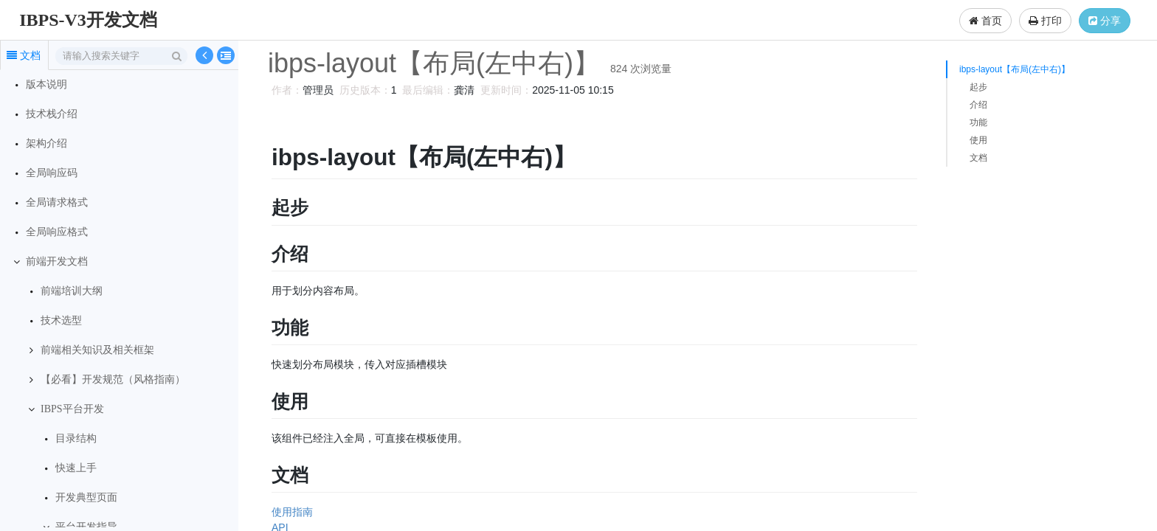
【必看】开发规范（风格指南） (113, 379)
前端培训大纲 (72, 290)
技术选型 (61, 320)
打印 (1045, 21)
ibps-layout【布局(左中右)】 (1014, 69)
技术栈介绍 (51, 113)
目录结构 (76, 438)
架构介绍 (46, 143)
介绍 (978, 105)
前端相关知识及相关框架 (97, 349)
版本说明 (46, 84)
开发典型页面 (86, 497)
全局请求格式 (57, 202)
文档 (978, 158)
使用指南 (290, 512)
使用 (978, 140)
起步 (978, 87)
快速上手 (76, 467)
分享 (1104, 21)
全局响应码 (51, 172)
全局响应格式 (57, 231)
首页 (985, 21)
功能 (978, 122)
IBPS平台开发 (72, 408)
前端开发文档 (57, 261)
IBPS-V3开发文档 (88, 20)
